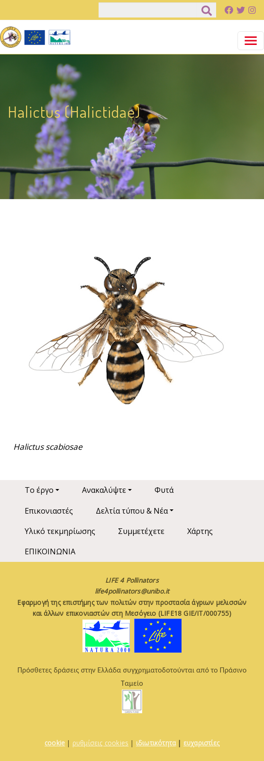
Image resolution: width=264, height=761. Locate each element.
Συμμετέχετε (141, 531)
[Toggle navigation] (250, 40)
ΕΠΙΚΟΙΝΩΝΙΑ (50, 551)
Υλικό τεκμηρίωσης (60, 531)
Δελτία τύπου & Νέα (132, 511)
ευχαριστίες (201, 742)
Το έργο (39, 490)
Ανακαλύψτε (104, 490)
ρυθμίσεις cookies (100, 742)
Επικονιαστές (49, 511)
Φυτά (164, 490)
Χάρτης (200, 531)
